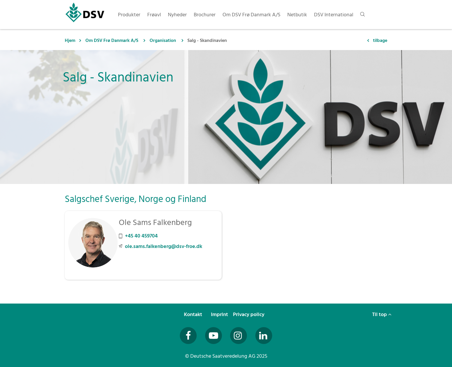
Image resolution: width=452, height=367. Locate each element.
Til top (382, 314)
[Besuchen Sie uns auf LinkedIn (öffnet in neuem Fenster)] (263, 335)
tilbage (380, 40)
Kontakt (193, 314)
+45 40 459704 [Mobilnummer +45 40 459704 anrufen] (141, 236)
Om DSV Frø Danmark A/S (112, 40)
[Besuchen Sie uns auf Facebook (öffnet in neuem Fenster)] (188, 335)
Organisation (163, 40)
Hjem (70, 40)
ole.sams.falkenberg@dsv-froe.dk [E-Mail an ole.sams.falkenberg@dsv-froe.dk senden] (163, 246)
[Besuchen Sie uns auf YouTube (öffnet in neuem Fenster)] (213, 335)
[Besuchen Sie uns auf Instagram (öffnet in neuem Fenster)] (238, 335)
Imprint (220, 314)
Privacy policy (249, 314)
